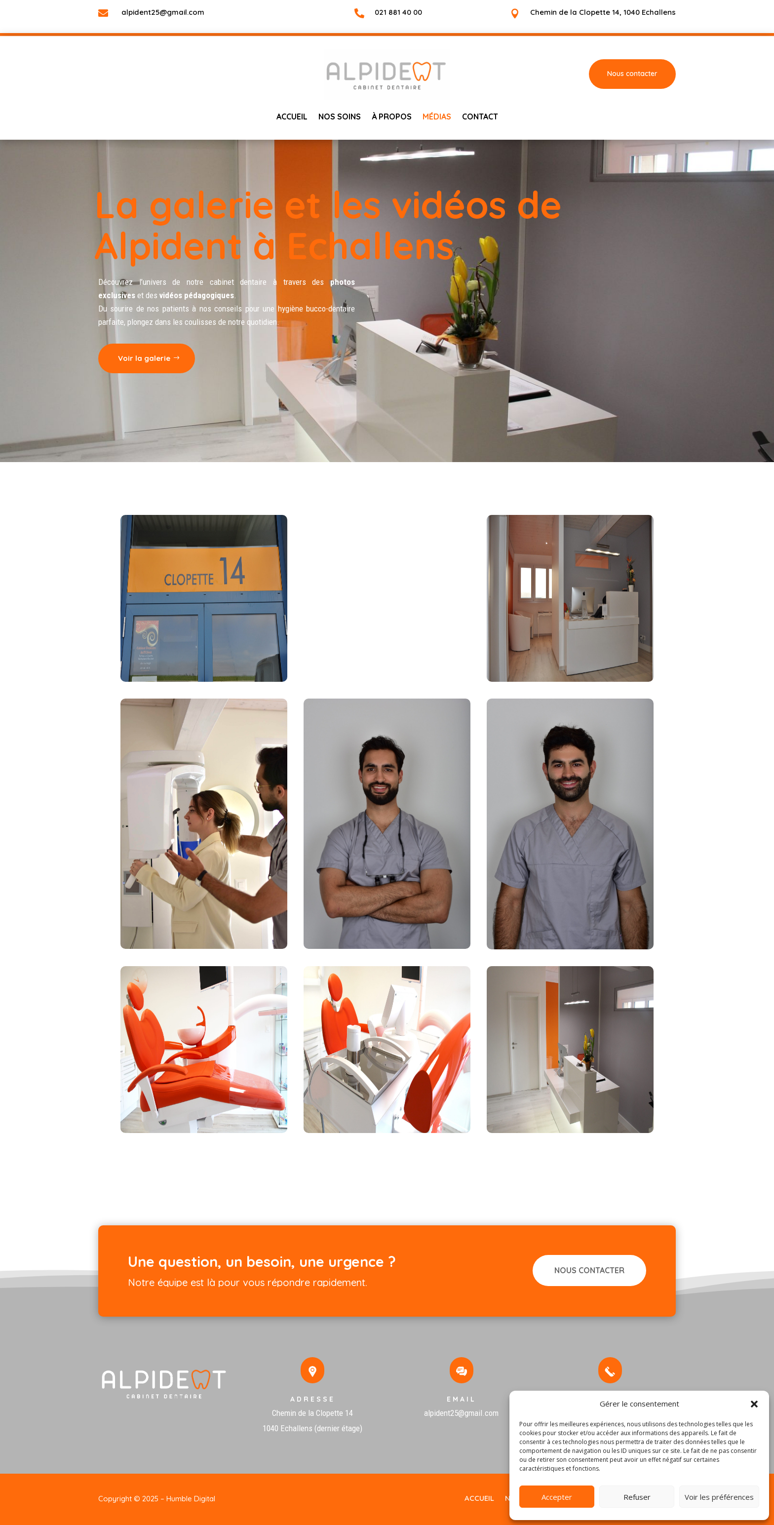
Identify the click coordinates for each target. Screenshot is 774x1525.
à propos (392, 117)
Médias (437, 117)
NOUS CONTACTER (589, 1270)
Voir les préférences (719, 1497)
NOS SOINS (339, 117)
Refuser (637, 1497)
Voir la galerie (59, 358)
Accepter (557, 1497)
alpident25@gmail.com (162, 12)
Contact (480, 117)
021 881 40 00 (398, 12)
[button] (754, 1404)
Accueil (292, 117)
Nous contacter (632, 73)
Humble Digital (190, 1498)
